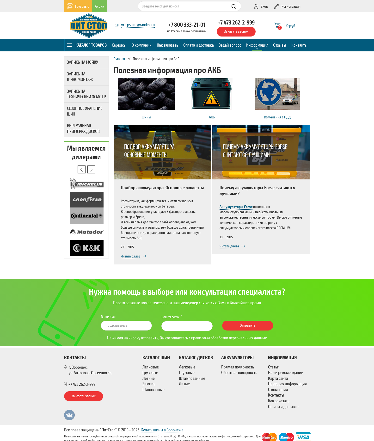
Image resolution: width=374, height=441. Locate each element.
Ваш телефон (171, 317)
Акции (99, 6)
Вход (261, 6)
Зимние (148, 383)
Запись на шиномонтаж (80, 76)
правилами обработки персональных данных (229, 338)
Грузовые (78, 6)
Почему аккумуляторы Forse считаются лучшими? (257, 190)
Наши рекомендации (285, 372)
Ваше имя (108, 316)
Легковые (150, 367)
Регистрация (287, 6)
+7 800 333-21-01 (186, 24)
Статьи (273, 367)
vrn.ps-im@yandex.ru (138, 24)
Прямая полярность (237, 367)
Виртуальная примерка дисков (83, 128)
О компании (142, 45)
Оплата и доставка (198, 45)
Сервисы (119, 45)
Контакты (299, 45)
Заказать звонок (236, 31)
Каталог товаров (87, 45)
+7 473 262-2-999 (236, 22)
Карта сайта (278, 378)
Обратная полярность (239, 372)
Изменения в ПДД (277, 117)
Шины (146, 117)
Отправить (247, 325)
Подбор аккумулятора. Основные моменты (162, 188)
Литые (184, 383)
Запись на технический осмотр (86, 94)
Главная (119, 58)
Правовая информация (287, 383)
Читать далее (130, 256)
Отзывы (279, 45)
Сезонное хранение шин (84, 111)
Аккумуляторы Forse (236, 206)
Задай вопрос (230, 45)
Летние (148, 378)
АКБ (212, 117)
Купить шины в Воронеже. (162, 430)
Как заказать (167, 45)
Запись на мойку (82, 62)
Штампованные (192, 378)
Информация (257, 45)
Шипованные (153, 389)
